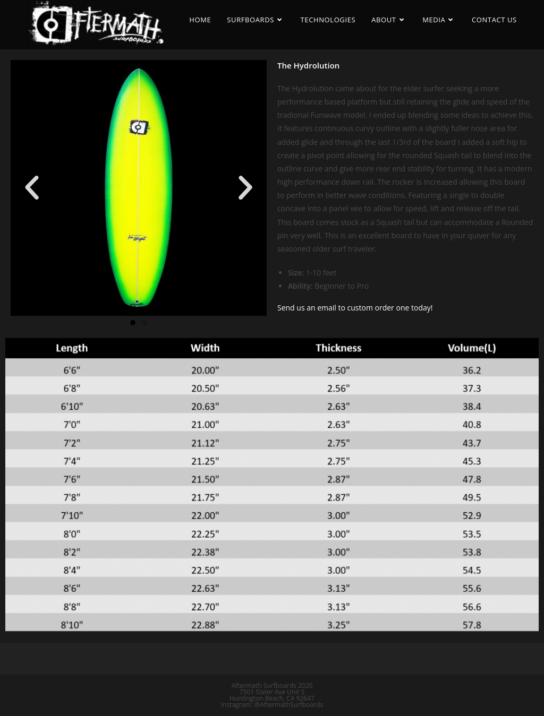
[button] (132, 322)
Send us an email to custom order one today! (354, 308)
